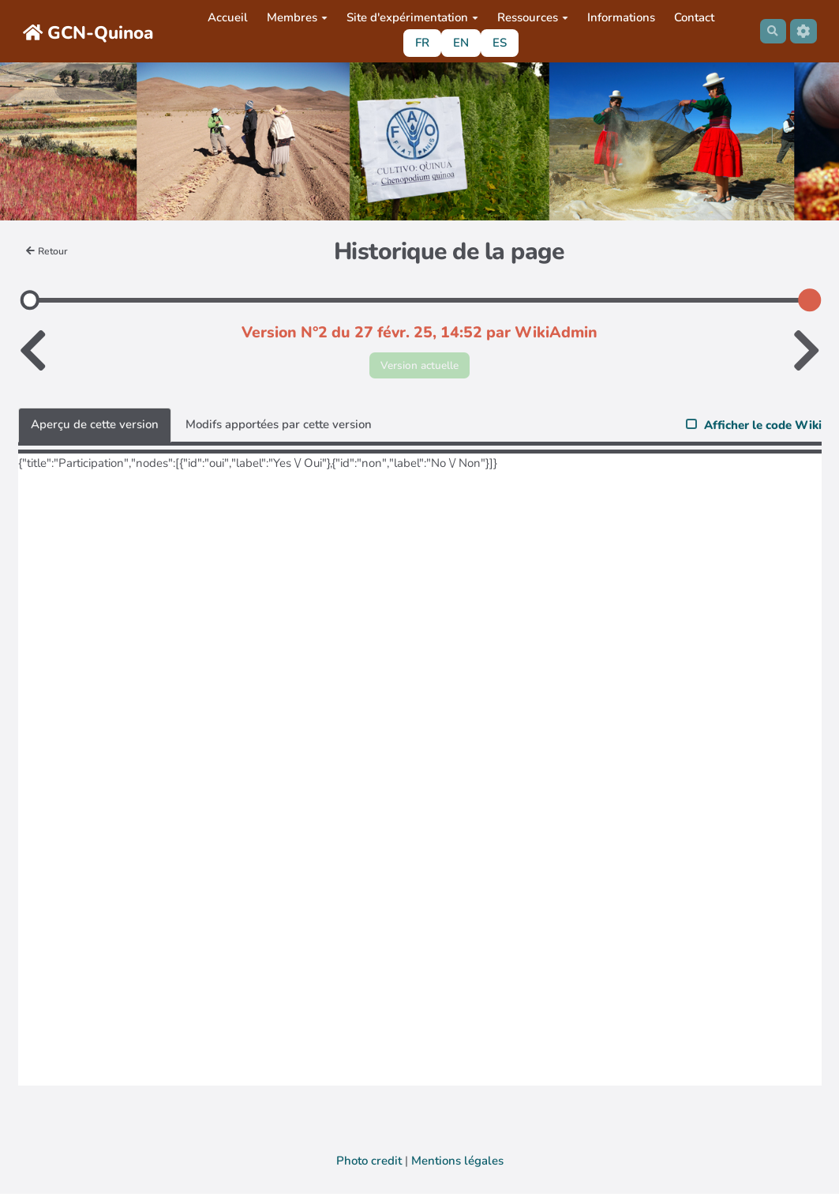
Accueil (224, 17)
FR (419, 43)
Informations (618, 17)
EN (458, 43)
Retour (49, 250)
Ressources (529, 17)
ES (496, 43)
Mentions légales (457, 1164)
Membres (294, 17)
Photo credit (369, 1164)
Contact (691, 17)
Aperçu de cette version (95, 427)
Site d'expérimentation (409, 17)
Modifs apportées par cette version (278, 427)
